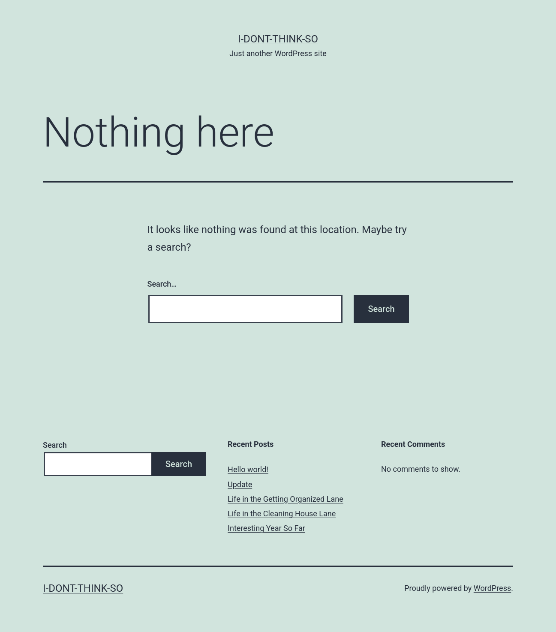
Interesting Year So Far (266, 528)
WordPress (492, 588)
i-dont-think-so (278, 39)
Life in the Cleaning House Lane (282, 513)
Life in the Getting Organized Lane (285, 498)
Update (240, 484)
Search (55, 444)
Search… (162, 283)
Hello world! (248, 469)
